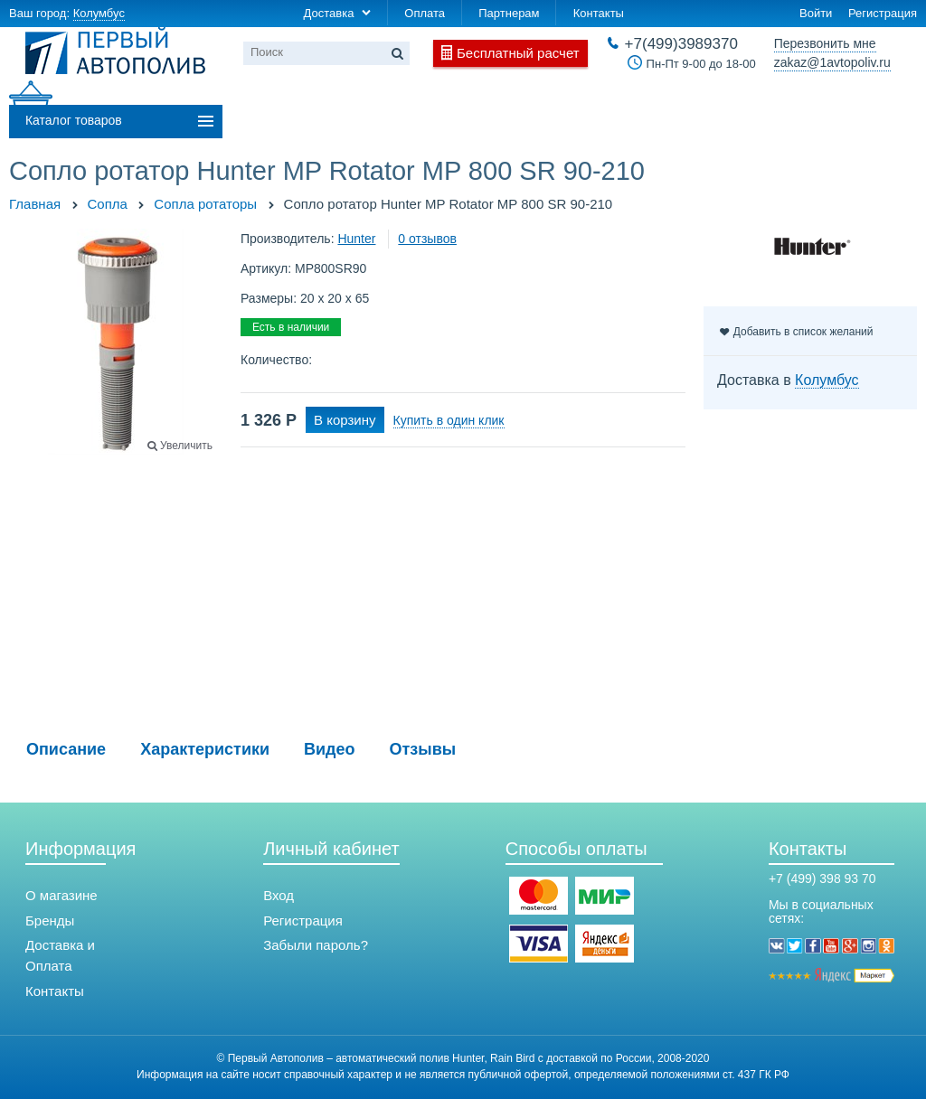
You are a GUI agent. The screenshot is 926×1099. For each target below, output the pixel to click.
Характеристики (204, 749)
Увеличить (186, 445)
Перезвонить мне (825, 43)
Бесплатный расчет (518, 53)
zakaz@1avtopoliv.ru (832, 62)
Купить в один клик (449, 420)
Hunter (356, 238)
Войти (815, 13)
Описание (66, 749)
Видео (329, 749)
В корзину (344, 419)
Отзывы (423, 749)
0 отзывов (427, 238)
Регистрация (882, 13)
